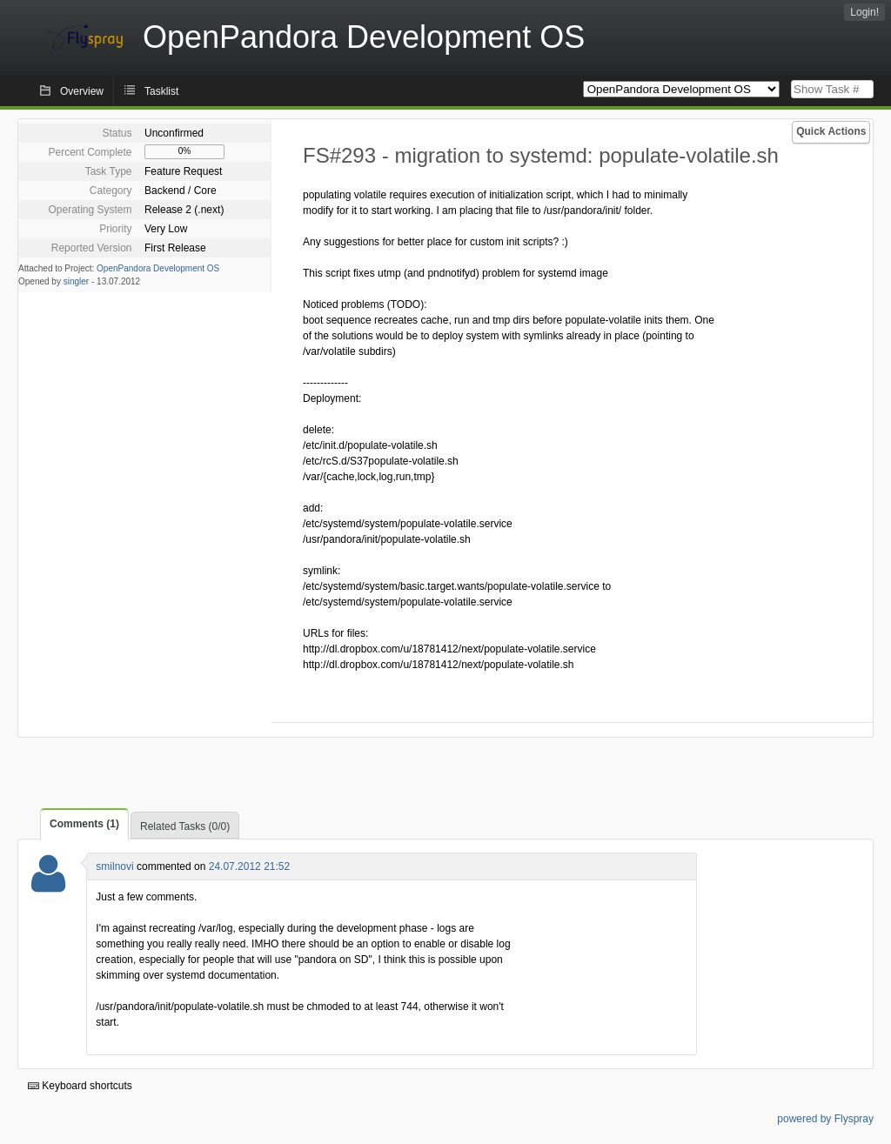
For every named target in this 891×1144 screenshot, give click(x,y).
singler (76, 281)
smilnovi (114, 866)
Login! (864, 12)
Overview (82, 91)
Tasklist (161, 91)
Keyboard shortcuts (80, 1086)
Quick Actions (831, 131)
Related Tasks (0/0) (185, 826)
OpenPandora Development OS (158, 268)
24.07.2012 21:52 (249, 866)
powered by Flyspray (825, 1119)
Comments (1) (84, 824)
